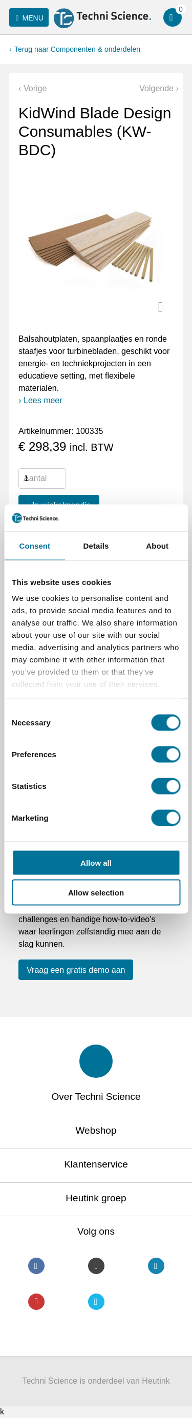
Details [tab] (96, 545)
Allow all (96, 862)
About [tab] (157, 545)
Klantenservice (96, 1164)
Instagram (96, 1266)
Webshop (96, 1130)
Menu (28, 18)
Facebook (36, 1266)
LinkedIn (156, 1266)
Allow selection (96, 892)
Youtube (36, 1302)
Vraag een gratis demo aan (76, 970)
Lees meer (43, 400)
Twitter (96, 1302)
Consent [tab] (34, 545)
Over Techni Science (96, 1096)
